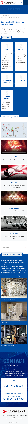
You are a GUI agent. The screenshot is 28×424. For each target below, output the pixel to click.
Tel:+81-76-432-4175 (9, 419)
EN (21, 2)
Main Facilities (6, 247)
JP (18, 2)
